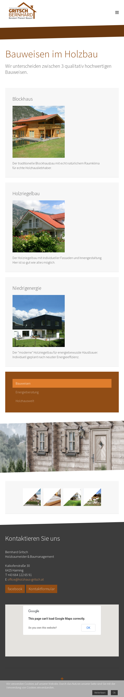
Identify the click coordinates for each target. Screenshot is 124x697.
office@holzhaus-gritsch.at (26, 579)
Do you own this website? (43, 627)
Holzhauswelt (25, 401)
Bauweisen (23, 383)
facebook (15, 588)
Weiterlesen (100, 692)
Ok (114, 692)
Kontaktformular (42, 588)
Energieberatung (27, 392)
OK (88, 627)
